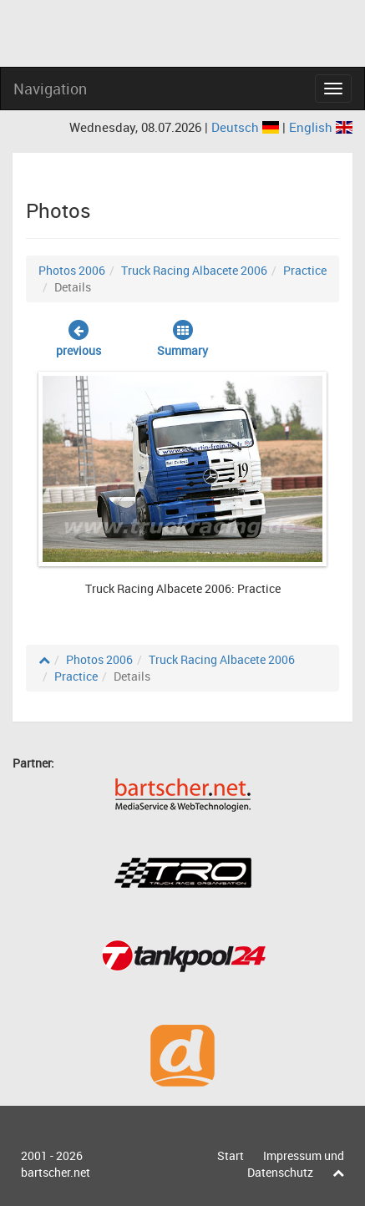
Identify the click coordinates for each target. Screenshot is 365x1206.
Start (230, 1155)
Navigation (50, 89)
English (320, 127)
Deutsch (246, 127)
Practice (305, 270)
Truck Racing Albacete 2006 (194, 270)
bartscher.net (55, 1172)
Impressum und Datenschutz (295, 1164)
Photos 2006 (71, 270)
